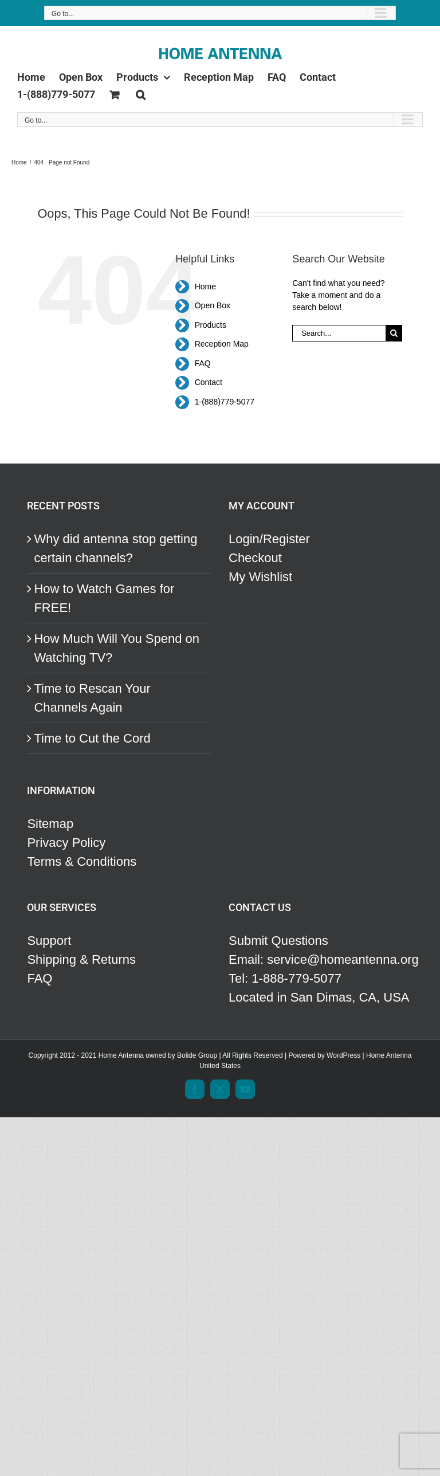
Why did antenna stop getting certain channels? (115, 548)
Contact (208, 382)
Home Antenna (388, 1055)
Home (205, 286)
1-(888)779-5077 (224, 401)
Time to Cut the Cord (92, 738)
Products (210, 324)
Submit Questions (278, 940)
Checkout (255, 558)
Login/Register (269, 539)
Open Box (212, 305)
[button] (141, 92)
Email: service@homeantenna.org (321, 959)
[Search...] (339, 333)
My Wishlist (260, 577)
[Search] (394, 333)
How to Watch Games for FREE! (104, 598)
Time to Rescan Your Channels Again (92, 698)
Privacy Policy (66, 842)
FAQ (203, 363)
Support (49, 940)
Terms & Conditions (81, 861)
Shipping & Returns (81, 959)
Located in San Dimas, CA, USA (319, 997)
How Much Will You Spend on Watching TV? (116, 648)
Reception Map (222, 343)
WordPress (343, 1055)
